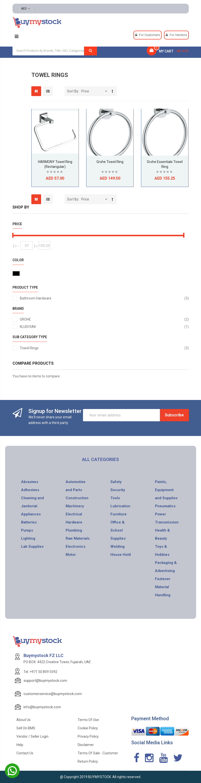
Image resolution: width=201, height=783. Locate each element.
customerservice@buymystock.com (53, 694)
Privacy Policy (88, 736)
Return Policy (88, 761)
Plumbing (74, 530)
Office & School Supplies (118, 530)
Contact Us (24, 753)
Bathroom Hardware (104, 298)
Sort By (72, 91)
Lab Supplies (32, 546)
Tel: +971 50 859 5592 (40, 672)
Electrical (74, 514)
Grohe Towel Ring (109, 162)
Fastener (162, 579)
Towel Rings (104, 348)
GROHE (104, 319)
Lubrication (120, 506)
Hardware (74, 522)
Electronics (75, 546)
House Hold (120, 554)
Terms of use (88, 720)
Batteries (29, 522)
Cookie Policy (88, 728)
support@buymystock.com (45, 680)
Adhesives (30, 490)
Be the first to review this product (55, 172)
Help (19, 745)
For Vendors (178, 35)
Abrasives (29, 482)
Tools (115, 498)
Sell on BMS (25, 728)
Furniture (118, 514)
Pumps (27, 530)
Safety (116, 482)
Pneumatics (165, 506)
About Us (23, 720)
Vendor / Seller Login (32, 736)
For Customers (149, 35)
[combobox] (54, 50)
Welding (117, 546)
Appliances (31, 514)
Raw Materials (78, 538)
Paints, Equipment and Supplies (166, 490)
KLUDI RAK (104, 326)
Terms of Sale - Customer (98, 753)
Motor (71, 554)
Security (117, 490)
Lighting (28, 538)
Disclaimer (86, 745)
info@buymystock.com (42, 707)
